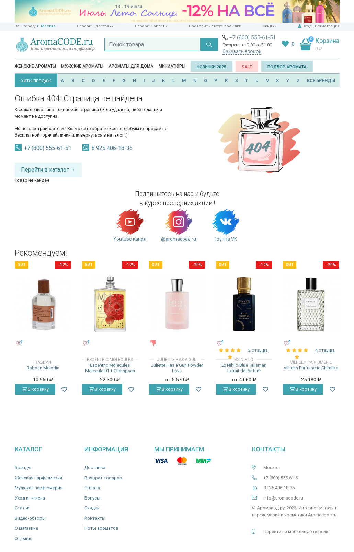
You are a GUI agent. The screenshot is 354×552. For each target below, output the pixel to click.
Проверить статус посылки (215, 26)
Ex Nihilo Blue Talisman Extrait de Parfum (243, 368)
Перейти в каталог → (48, 169)
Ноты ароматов (101, 528)
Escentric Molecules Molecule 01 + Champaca (110, 368)
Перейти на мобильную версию (296, 531)
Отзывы (23, 538)
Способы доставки (95, 26)
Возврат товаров (103, 477)
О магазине (26, 528)
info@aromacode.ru (283, 498)
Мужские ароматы (82, 66)
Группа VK (226, 225)
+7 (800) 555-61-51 (252, 37)
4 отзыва (325, 350)
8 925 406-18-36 (112, 148)
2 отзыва (258, 350)
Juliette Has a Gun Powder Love (177, 368)
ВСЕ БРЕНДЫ (321, 80)
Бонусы (92, 498)
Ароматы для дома (131, 66)
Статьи (22, 507)
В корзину (35, 389)
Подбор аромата (287, 66)
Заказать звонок (241, 51)
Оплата (92, 487)
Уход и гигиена (30, 498)
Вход (307, 26)
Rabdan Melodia (43, 368)
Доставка (94, 467)
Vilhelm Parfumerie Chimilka (311, 368)
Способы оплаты (151, 26)
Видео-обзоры (30, 518)
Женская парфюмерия (38, 477)
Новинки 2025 (211, 66)
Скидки (270, 26)
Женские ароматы (35, 66)
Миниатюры (172, 66)
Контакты (94, 518)
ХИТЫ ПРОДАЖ (36, 81)
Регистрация (327, 26)
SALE (247, 66)
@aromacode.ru (178, 225)
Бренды (23, 467)
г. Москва (46, 26)
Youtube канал (129, 225)
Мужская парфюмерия (38, 487)
